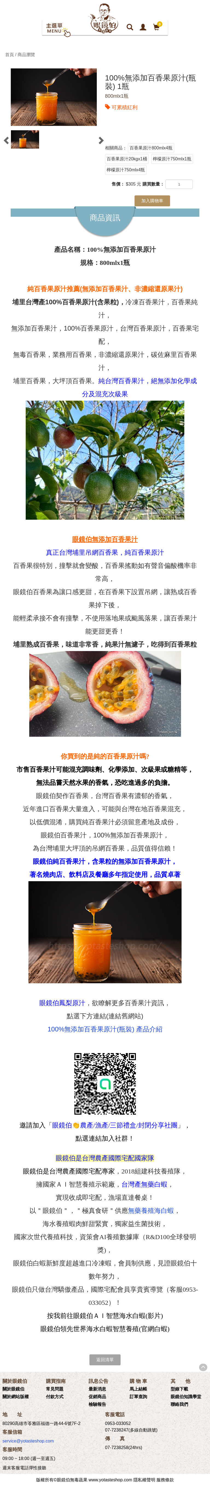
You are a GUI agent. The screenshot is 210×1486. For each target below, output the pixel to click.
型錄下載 (179, 1389)
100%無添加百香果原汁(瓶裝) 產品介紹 (105, 1029)
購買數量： (153, 184)
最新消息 (97, 1389)
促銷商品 (97, 1396)
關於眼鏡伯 (13, 1389)
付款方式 (54, 1396)
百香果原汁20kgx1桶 (127, 159)
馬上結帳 (138, 1389)
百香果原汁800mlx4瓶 (151, 148)
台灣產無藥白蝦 (144, 1184)
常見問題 (54, 1389)
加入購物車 (152, 200)
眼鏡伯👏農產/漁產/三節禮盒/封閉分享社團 (114, 1125)
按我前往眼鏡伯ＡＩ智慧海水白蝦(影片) (105, 1315)
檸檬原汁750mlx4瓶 (126, 169)
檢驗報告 (97, 1404)
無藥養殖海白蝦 (151, 1210)
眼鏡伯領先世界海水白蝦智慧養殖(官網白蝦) (105, 1328)
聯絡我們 (179, 1404)
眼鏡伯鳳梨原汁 (62, 1003)
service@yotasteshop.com (28, 1441)
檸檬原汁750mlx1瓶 (172, 159)
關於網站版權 (15, 1396)
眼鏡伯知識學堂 (186, 1396)
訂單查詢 (138, 1396)
